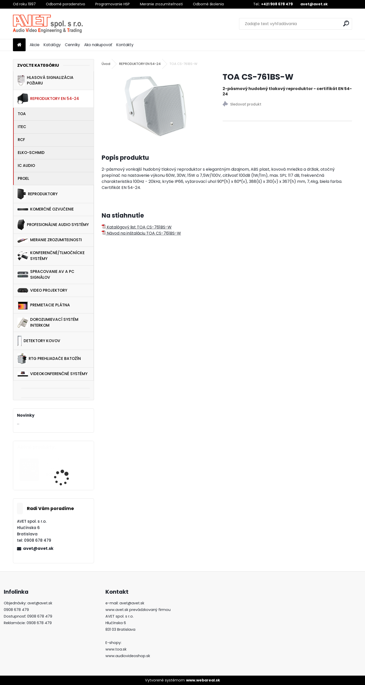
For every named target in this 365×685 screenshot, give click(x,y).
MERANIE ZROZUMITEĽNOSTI (49, 240)
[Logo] (48, 24)
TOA (22, 113)
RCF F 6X (53, 474)
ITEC (22, 126)
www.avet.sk (116, 609)
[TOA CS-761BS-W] (154, 106)
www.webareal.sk (203, 680)
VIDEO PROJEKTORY (42, 290)
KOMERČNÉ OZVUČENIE (45, 209)
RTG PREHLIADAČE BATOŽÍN (49, 358)
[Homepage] (19, 45)
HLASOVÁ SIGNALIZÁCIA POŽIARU (45, 80)
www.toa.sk (115, 649)
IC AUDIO (26, 165)
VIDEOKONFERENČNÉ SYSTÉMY (52, 373)
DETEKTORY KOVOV (38, 341)
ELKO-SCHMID (31, 152)
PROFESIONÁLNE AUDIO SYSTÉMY (52, 224)
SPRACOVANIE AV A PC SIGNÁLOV (45, 274)
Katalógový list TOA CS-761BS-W (137, 227)
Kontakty (125, 44)
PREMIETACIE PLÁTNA (43, 305)
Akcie (35, 44)
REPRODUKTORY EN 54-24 (48, 98)
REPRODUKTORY (37, 194)
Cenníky (72, 44)
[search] (346, 23)
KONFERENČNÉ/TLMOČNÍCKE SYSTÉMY (51, 255)
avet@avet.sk (38, 548)
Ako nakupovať (98, 44)
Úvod (106, 63)
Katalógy (52, 44)
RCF (21, 139)
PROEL (23, 178)
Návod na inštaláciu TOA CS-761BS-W (141, 233)
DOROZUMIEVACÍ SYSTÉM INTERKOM (47, 322)
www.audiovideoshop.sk (127, 655)
